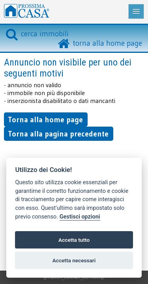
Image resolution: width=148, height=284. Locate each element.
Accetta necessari (74, 260)
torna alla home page (107, 43)
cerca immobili (37, 33)
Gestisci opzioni (80, 216)
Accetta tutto (74, 240)
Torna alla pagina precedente (58, 133)
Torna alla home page (45, 119)
